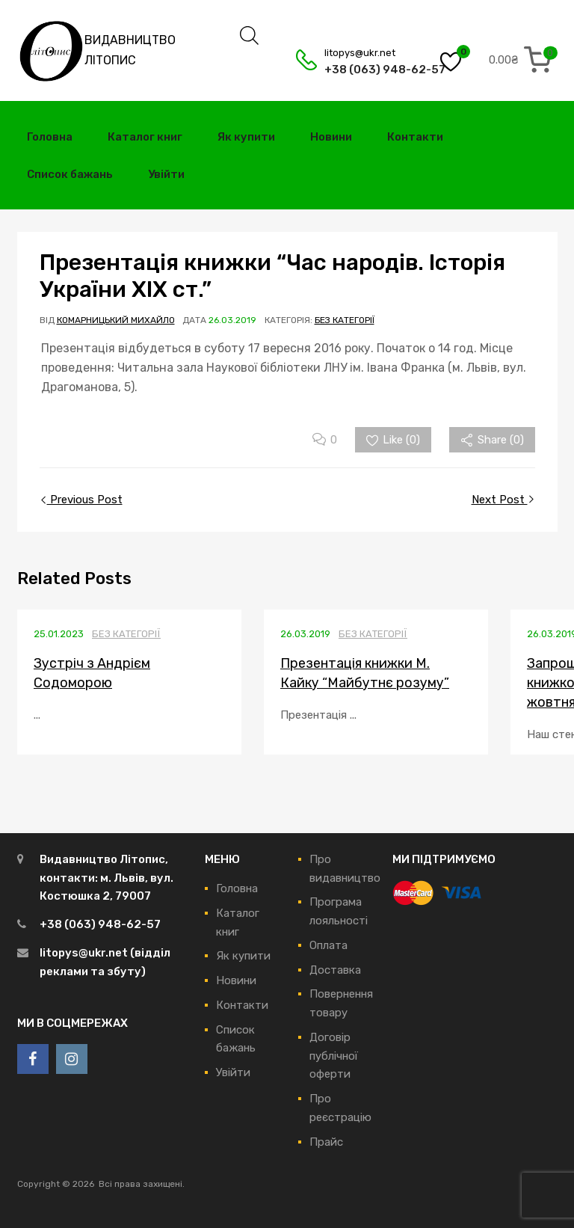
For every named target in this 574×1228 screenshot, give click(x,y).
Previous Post (85, 499)
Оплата (328, 945)
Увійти (166, 174)
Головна (49, 137)
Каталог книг (145, 137)
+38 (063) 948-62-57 (361, 69)
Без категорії (344, 320)
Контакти (415, 137)
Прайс (326, 1142)
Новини (331, 137)
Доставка (335, 970)
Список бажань (70, 174)
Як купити (246, 137)
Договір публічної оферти (333, 1056)
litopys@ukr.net (359, 52)
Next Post (500, 499)
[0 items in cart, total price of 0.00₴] (523, 60)
